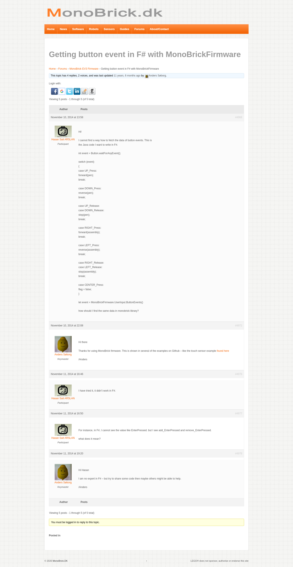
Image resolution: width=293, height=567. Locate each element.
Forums (139, 29)
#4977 (238, 413)
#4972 (238, 325)
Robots (94, 29)
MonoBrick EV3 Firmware (84, 68)
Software (78, 29)
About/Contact (159, 29)
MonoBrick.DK (60, 561)
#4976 (238, 374)
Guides (124, 29)
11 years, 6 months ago (127, 75)
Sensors (109, 29)
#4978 (238, 453)
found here (223, 350)
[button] (54, 91)
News (63, 29)
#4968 (238, 117)
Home (51, 29)
